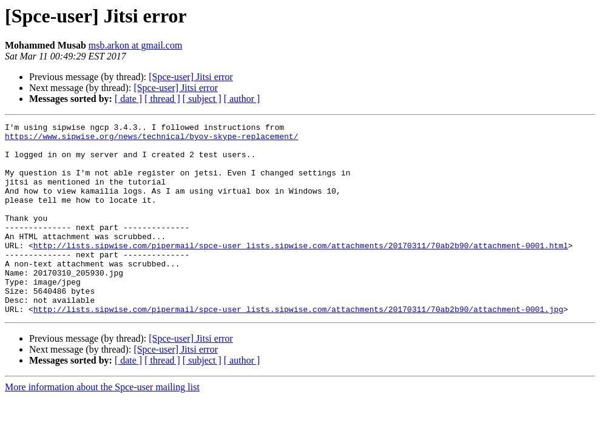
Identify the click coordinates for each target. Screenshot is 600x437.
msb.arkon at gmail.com (136, 45)
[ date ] (128, 98)
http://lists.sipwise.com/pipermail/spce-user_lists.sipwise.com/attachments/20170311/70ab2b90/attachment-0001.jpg (298, 347)
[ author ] (242, 98)
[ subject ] (202, 98)
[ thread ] (162, 98)
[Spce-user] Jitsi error (191, 77)
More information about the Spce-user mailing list (102, 425)
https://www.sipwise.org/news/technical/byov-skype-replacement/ (151, 139)
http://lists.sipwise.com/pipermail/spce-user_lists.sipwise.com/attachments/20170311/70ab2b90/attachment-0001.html (300, 270)
